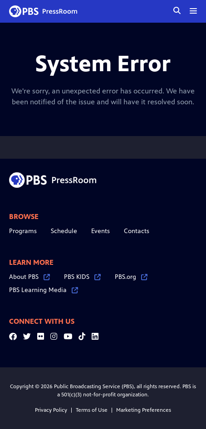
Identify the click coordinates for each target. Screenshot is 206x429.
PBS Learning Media (43, 290)
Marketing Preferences (143, 410)
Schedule (64, 231)
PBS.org (131, 277)
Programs (23, 231)
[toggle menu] (193, 11)
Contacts (136, 231)
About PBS (29, 277)
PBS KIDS (82, 277)
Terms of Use (92, 410)
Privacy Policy (51, 410)
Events (100, 231)
